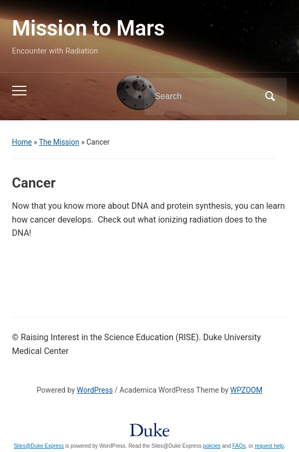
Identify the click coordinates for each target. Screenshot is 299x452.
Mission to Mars (88, 28)
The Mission (59, 142)
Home (22, 142)
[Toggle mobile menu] (19, 91)
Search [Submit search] (270, 96)
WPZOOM (246, 390)
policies (211, 446)
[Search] (202, 96)
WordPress (95, 390)
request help (269, 446)
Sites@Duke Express (39, 446)
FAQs (239, 446)
